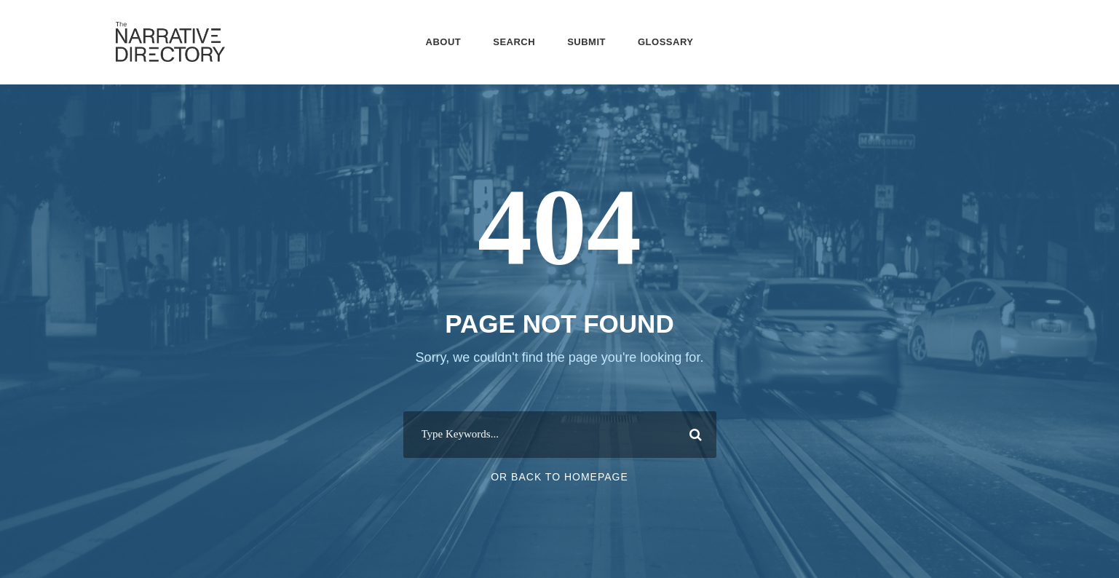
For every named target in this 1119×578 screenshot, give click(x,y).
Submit (586, 41)
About (444, 41)
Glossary (665, 41)
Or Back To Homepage (559, 477)
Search (514, 41)
